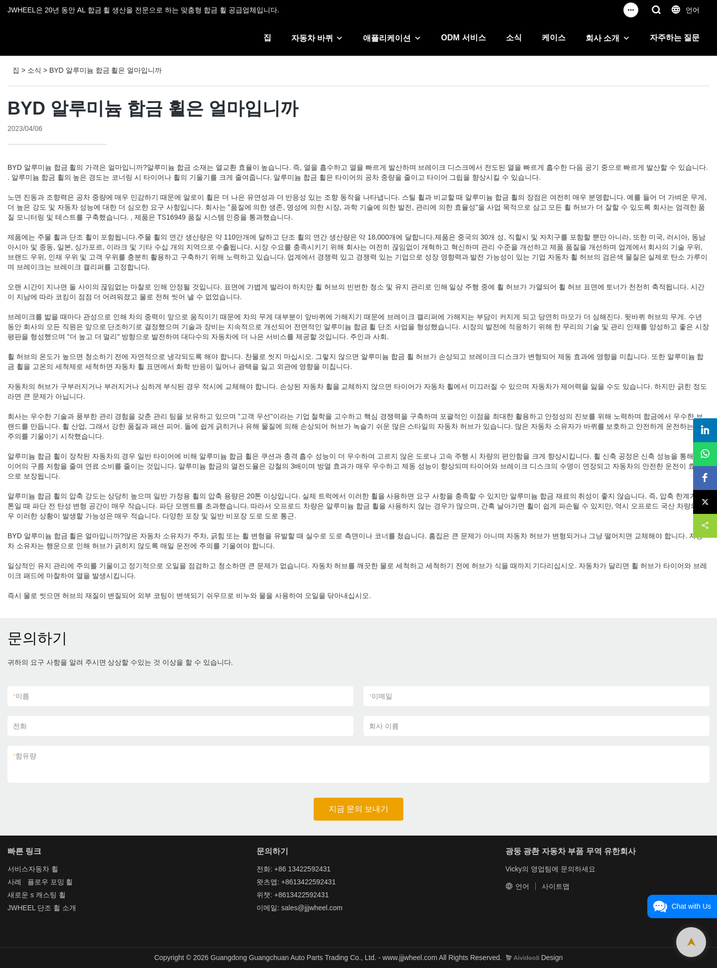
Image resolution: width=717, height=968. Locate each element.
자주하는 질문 (675, 37)
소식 (514, 37)
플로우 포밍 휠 (50, 882)
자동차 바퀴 (312, 38)
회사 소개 (602, 38)
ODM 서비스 (463, 37)
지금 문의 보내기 (359, 809)
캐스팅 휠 (51, 895)
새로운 (17, 895)
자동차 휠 (43, 869)
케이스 (554, 37)
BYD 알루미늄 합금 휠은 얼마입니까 (105, 70)
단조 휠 (48, 908)
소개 (69, 908)
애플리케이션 (387, 38)
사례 (14, 882)
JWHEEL (21, 908)
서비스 (17, 869)
